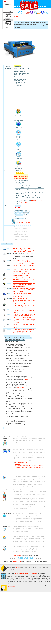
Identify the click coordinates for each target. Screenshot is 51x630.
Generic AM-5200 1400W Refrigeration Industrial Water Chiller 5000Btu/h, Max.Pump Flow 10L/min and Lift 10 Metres (24, 262)
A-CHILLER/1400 (18, 462)
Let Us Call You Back (8, 26)
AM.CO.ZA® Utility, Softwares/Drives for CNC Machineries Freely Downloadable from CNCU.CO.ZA (24, 326)
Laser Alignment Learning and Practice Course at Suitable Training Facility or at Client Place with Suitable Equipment (24, 289)
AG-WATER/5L (23, 467)
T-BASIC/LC (17, 465)
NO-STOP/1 (17, 467)
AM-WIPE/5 (28, 467)
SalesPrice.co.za (17, 561)
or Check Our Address (22, 223)
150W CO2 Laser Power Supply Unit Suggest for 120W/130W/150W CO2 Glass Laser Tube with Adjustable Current (24, 284)
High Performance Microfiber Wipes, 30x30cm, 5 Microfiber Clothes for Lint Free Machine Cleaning (23, 295)
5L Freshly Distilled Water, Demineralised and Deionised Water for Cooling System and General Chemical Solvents (24, 331)
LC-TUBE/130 (17, 464)
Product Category (15, 16)
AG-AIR (27, 462)
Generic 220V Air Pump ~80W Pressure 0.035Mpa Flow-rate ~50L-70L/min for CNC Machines (23, 310)
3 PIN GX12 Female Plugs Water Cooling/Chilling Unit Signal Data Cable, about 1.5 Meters (24, 300)
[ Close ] (8, 27)
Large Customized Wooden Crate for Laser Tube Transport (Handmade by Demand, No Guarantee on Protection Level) (23, 279)
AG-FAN (23, 462)
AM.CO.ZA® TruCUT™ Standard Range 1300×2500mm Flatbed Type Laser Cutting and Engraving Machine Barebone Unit (23, 250)
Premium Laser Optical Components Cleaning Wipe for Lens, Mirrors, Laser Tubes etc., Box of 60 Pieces (24, 321)
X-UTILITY (17, 468)
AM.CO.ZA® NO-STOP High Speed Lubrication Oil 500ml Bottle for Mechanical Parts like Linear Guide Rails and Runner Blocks (24, 315)
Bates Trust (17, 567)
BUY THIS (20, 173)
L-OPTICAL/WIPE (39, 467)
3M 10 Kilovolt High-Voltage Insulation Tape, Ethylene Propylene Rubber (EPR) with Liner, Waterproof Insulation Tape (24, 305)
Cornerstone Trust (11, 586)
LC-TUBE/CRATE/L (23, 465)
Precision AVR (20, 387)
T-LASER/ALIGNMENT (31, 465)
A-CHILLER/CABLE (39, 465)
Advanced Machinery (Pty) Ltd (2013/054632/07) (26, 573)
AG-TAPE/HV (33, 467)
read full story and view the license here (28, 443)
